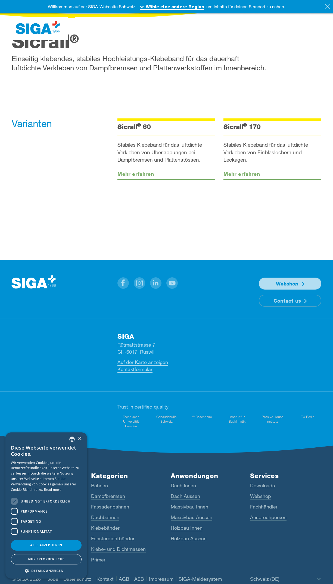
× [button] (79, 439)
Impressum (161, 579)
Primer (98, 560)
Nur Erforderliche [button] (46, 559)
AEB (139, 579)
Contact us (287, 300)
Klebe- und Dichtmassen (118, 549)
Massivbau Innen (189, 507)
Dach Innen (183, 485)
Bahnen (99, 485)
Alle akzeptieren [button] (46, 545)
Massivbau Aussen (191, 517)
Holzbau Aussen (189, 538)
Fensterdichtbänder (113, 538)
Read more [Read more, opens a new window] (52, 489)
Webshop (287, 283)
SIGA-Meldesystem (200, 579)
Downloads (262, 485)
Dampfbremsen (108, 496)
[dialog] (46, 505)
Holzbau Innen (187, 528)
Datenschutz (77, 579)
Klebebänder (105, 528)
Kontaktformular (135, 369)
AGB (124, 579)
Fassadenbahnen (110, 507)
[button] (123, 283)
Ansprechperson (268, 517)
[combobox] (72, 439)
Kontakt (105, 579)
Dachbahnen (105, 517)
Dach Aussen (185, 496)
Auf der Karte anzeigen (142, 362)
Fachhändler (264, 507)
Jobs (53, 579)
